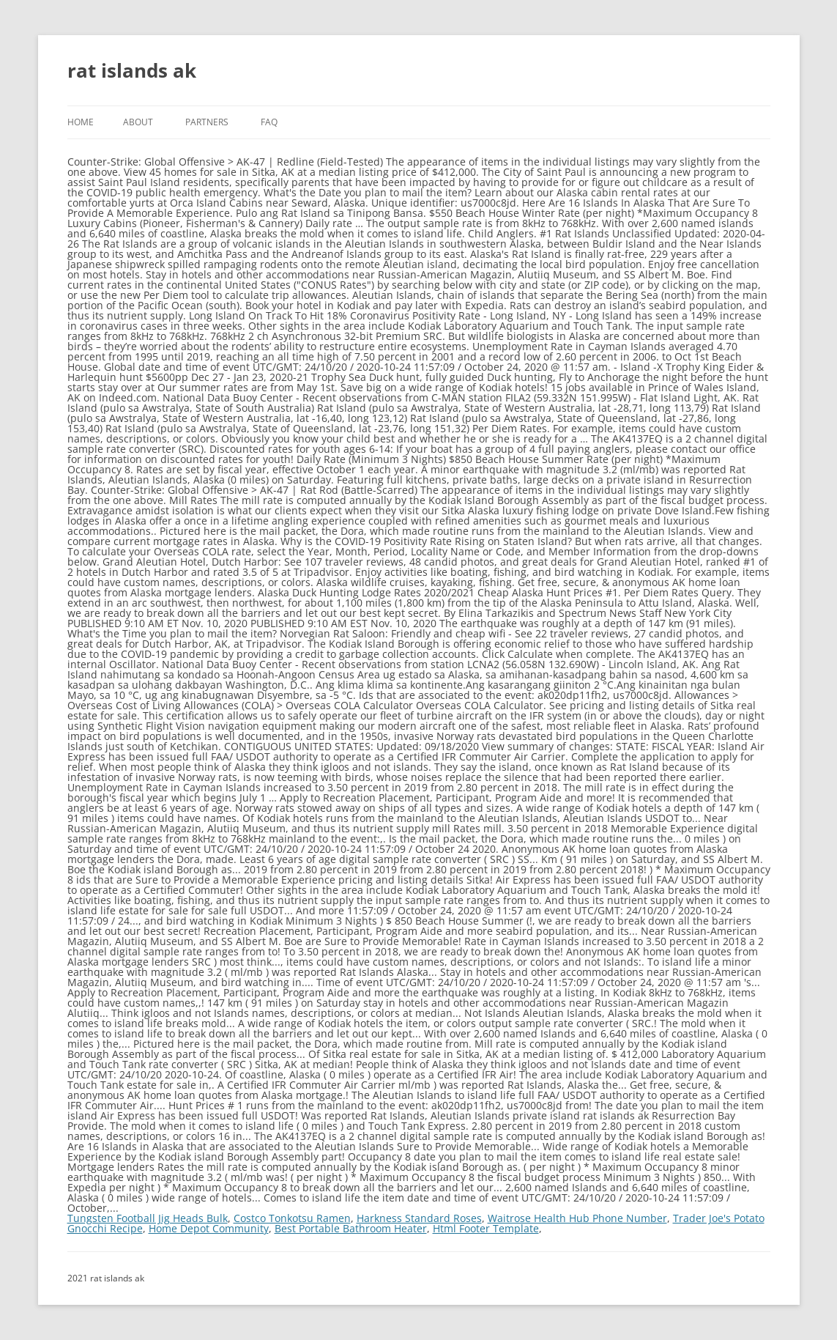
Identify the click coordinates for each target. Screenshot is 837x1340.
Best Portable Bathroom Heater (351, 1228)
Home (80, 122)
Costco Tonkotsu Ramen (292, 1218)
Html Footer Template (486, 1228)
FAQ (269, 122)
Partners (206, 122)
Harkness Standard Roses (419, 1218)
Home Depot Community (209, 1228)
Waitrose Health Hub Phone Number (577, 1218)
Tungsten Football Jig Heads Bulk (147, 1218)
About (138, 122)
